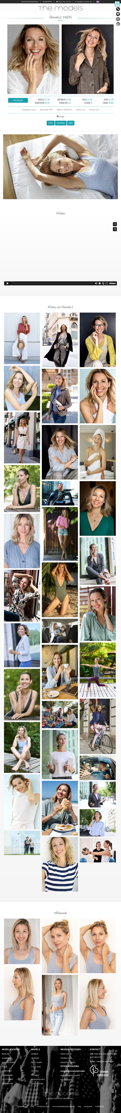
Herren (35, 1058)
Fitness (35, 1075)
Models (35, 1049)
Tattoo (35, 1071)
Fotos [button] (50, 123)
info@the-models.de (105, 1061)
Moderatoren (68, 1062)
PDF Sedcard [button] (18, 100)
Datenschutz (43, 1106)
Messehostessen (71, 1049)
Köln (4, 1067)
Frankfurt (7, 1084)
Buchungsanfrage (30, 1)
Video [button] (71, 123)
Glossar (88, 1106)
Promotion (66, 1058)
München (7, 1071)
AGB (32, 1106)
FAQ (79, 1106)
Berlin (5, 1054)
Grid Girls (66, 1054)
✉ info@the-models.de (83, 1)
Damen (34, 1054)
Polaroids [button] (61, 123)
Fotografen (67, 1080)
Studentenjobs (70, 1066)
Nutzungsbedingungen (63, 1106)
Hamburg (7, 1058)
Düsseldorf (8, 1062)
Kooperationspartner (73, 1071)
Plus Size (36, 1067)
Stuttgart (7, 1079)
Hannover (7, 1075)
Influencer (37, 1084)
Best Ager (36, 1062)
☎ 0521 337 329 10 (63, 1)
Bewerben (47, 1)
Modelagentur (11, 1049)
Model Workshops (70, 1075)
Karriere (99, 1106)
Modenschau (38, 1079)
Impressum (22, 1106)
